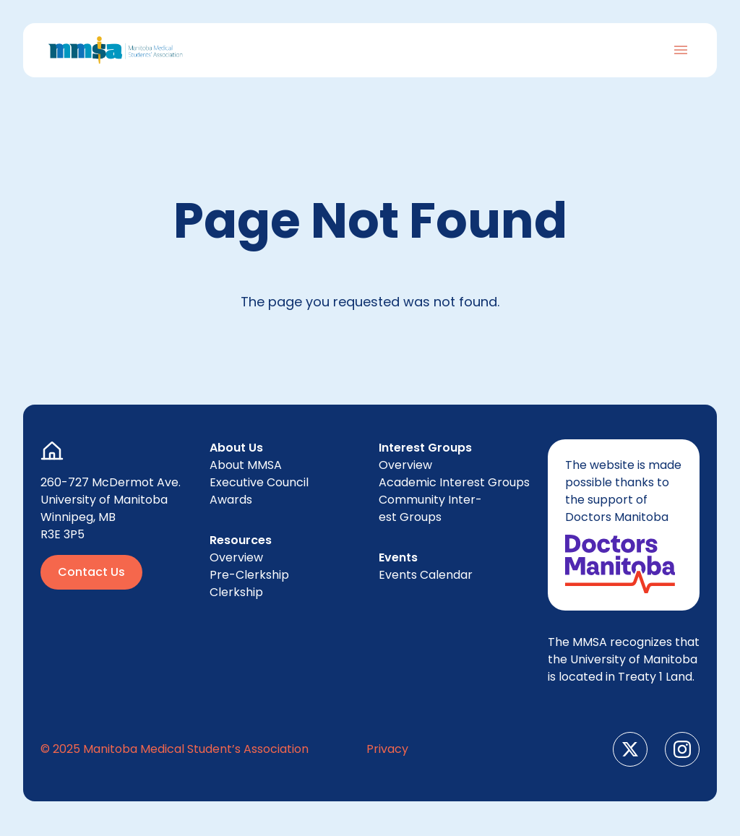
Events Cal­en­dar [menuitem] (426, 574)
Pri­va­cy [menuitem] (387, 749)
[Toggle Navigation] (681, 50)
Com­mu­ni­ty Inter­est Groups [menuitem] (430, 508)
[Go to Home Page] (115, 50)
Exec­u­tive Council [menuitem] (259, 482)
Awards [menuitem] (231, 499)
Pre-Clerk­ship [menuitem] (249, 574)
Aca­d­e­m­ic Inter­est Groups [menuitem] (454, 482)
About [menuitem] (246, 465)
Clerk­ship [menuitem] (236, 592)
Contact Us (91, 572)
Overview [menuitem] (236, 557)
